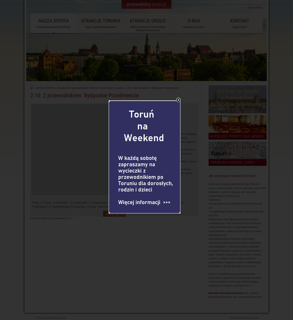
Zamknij (178, 93)
